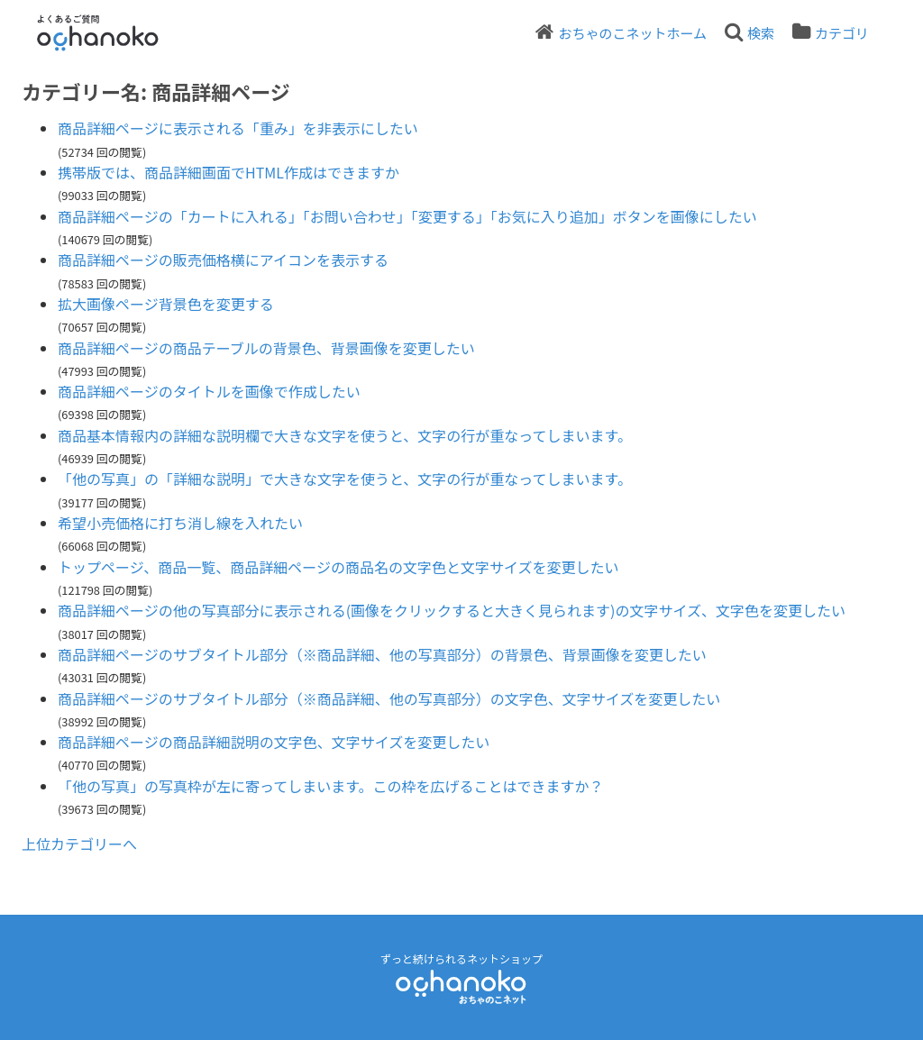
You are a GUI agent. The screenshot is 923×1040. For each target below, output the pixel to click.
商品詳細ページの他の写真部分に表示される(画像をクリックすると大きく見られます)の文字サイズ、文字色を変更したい (451, 610)
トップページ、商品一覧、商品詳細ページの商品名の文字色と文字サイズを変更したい (338, 567)
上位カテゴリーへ (79, 843)
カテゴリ (842, 32)
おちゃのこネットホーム (632, 32)
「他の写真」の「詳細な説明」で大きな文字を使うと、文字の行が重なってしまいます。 (345, 478)
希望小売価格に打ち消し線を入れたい (180, 523)
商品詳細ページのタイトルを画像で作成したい (209, 391)
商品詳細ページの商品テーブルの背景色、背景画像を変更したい (266, 348)
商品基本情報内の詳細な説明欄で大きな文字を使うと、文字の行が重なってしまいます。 (345, 435)
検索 (760, 32)
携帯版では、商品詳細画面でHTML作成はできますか (228, 172)
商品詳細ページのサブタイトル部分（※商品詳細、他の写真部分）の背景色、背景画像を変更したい (382, 654)
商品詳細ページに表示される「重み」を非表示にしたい (238, 128)
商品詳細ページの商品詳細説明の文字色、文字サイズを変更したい (273, 742)
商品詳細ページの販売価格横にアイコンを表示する (223, 259)
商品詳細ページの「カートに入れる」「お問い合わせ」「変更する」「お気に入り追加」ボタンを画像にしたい (407, 216)
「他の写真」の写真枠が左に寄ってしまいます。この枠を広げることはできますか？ (331, 786)
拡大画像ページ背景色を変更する (166, 304)
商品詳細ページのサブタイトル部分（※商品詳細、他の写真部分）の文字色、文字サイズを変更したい (389, 698)
